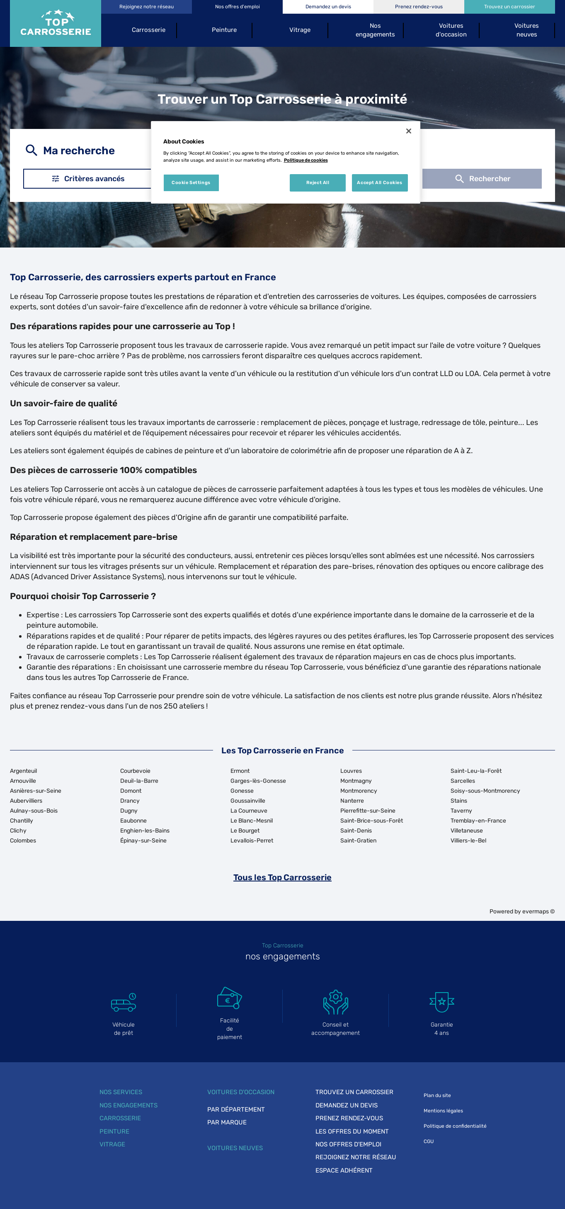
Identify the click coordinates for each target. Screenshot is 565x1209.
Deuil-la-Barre (139, 780)
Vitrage (112, 1144)
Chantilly (21, 820)
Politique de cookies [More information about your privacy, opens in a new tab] (306, 160)
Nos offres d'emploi (348, 1144)
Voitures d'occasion (240, 1092)
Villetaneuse (467, 830)
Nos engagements (128, 1105)
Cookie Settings (191, 182)
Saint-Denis (356, 830)
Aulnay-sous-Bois (34, 810)
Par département (236, 1109)
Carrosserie (120, 1118)
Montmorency (358, 790)
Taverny (461, 810)
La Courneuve (248, 810)
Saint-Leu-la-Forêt (476, 770)
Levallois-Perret (251, 840)
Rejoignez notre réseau (355, 1157)
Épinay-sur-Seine (143, 840)
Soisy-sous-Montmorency (485, 790)
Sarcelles (463, 780)
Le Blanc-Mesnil (251, 820)
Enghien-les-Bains (145, 830)
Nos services (120, 1092)
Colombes (23, 840)
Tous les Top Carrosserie (282, 877)
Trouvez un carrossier (354, 1092)
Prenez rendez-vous (349, 1118)
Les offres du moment (352, 1131)
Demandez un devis (346, 1105)
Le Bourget (244, 830)
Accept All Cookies (379, 182)
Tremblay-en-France (478, 820)
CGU (429, 1141)
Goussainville (247, 800)
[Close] (409, 131)
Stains (459, 800)
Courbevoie (135, 770)
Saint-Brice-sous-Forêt (371, 820)
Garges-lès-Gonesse (258, 780)
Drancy (130, 800)
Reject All (318, 182)
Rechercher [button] (482, 179)
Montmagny (356, 780)
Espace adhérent (344, 1170)
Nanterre (352, 800)
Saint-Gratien (358, 840)
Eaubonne (133, 820)
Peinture (114, 1131)
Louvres (351, 770)
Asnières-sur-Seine (35, 790)
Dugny (129, 810)
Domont (130, 790)
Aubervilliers (26, 800)
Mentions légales (443, 1111)
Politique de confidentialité (455, 1126)
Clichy (18, 830)
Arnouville (23, 780)
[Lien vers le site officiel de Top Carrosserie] (55, 23)
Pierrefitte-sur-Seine (367, 810)
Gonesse (242, 790)
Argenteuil (23, 770)
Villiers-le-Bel (468, 840)
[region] (285, 162)
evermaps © (538, 911)
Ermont (240, 770)
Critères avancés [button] (88, 178)
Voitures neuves (235, 1148)
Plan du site (437, 1095)
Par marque (227, 1122)
